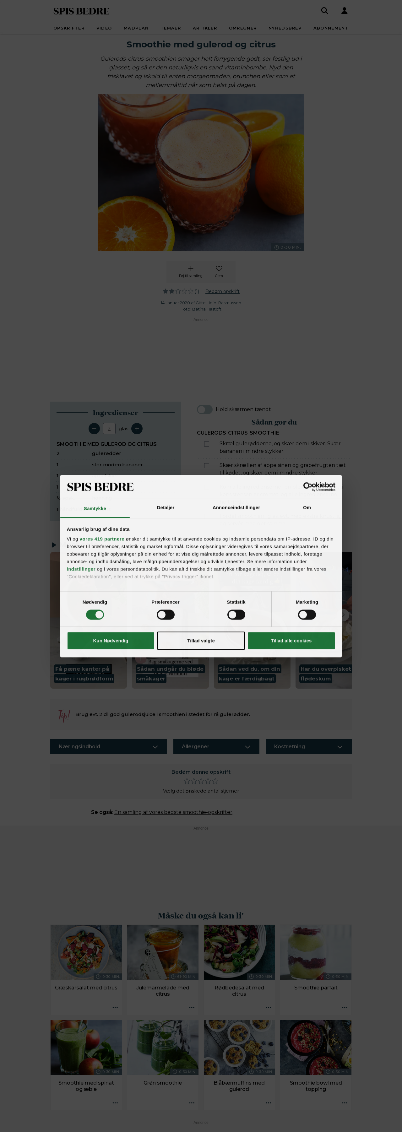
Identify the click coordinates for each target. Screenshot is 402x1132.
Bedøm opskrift (222, 291)
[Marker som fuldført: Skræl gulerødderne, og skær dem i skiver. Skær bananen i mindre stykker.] (206, 444)
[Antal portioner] (109, 428)
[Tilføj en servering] (137, 428)
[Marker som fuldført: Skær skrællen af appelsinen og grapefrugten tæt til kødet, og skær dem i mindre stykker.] (206, 465)
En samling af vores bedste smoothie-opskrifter (173, 812)
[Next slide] (343, 615)
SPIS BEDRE (81, 10)
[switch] (205, 409)
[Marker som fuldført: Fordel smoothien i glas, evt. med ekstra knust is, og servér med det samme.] (206, 516)
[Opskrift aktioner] (115, 1008)
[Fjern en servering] (94, 428)
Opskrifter (68, 27)
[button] (88, 620)
